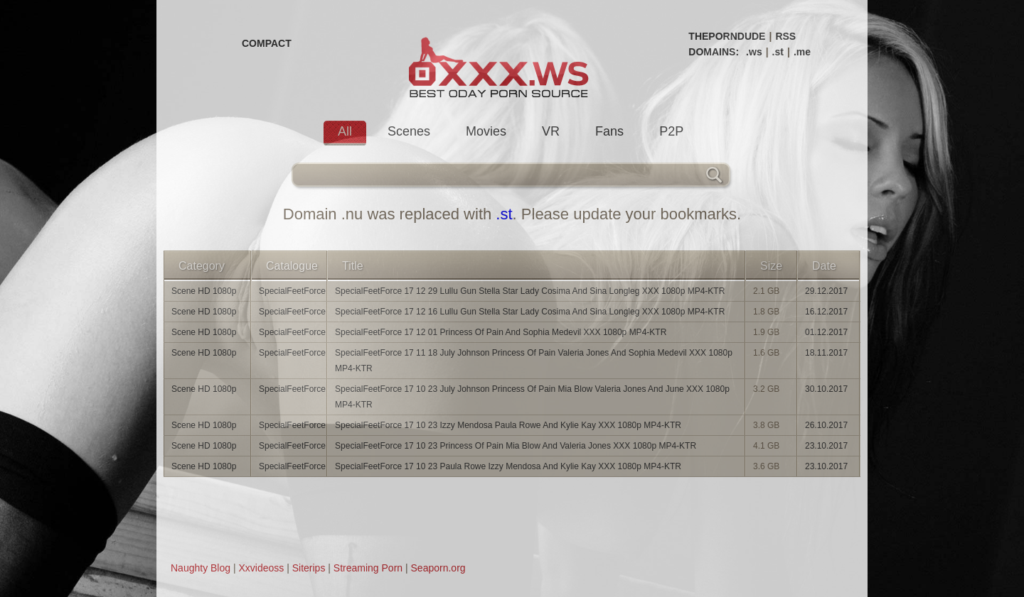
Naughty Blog (200, 568)
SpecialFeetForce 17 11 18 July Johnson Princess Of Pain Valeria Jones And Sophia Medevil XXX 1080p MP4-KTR (533, 360)
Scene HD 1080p (203, 291)
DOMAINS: (713, 51)
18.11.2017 (826, 353)
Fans (609, 131)
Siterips (309, 568)
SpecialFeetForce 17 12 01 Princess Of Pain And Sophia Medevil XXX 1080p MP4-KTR (500, 332)
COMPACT (267, 43)
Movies (486, 131)
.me (802, 51)
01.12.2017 (826, 332)
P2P (671, 131)
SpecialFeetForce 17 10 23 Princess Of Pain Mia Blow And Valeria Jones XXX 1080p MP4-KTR (515, 446)
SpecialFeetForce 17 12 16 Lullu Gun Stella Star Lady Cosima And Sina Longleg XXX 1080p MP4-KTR (530, 312)
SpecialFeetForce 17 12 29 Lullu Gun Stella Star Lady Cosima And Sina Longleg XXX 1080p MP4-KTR (530, 291)
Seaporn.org (438, 568)
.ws (754, 51)
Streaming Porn (368, 568)
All (345, 131)
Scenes (409, 131)
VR (551, 131)
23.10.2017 (826, 446)
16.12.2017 (826, 312)
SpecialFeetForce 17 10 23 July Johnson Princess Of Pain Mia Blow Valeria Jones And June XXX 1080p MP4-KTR (532, 397)
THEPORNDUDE (726, 36)
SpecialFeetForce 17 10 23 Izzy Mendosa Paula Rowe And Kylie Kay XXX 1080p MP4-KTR (508, 425)
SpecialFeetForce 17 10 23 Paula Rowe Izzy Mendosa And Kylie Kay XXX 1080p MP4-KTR (508, 466)
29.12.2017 (826, 291)
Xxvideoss (261, 568)
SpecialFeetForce (292, 291)
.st (778, 51)
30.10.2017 (826, 389)
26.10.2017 (826, 425)
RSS (785, 36)
